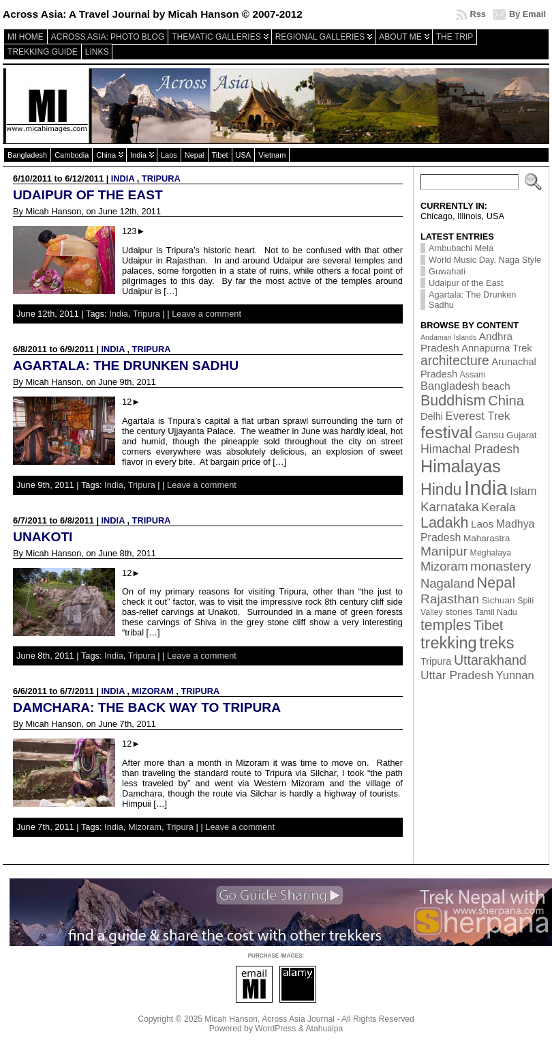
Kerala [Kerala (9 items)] (498, 507)
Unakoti (42, 537)
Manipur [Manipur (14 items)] (443, 551)
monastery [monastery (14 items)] (500, 566)
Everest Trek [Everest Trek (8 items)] (478, 416)
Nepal (194, 155)
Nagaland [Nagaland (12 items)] (447, 583)
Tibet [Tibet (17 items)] (488, 625)
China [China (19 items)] (506, 400)
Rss (477, 14)
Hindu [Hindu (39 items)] (441, 489)
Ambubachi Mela (461, 248)
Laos (169, 155)
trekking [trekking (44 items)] (448, 643)
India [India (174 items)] (486, 487)
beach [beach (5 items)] (496, 386)
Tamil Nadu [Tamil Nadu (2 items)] (496, 612)
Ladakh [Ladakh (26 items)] (444, 523)
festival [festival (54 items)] (446, 432)
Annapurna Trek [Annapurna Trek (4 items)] (496, 348)
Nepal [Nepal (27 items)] (496, 582)
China (106, 155)
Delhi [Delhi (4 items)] (431, 416)
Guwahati (447, 271)
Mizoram (153, 691)
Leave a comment (206, 314)
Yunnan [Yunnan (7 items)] (515, 675)
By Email (527, 14)
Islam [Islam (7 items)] (523, 491)
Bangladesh (27, 155)
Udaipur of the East (88, 195)
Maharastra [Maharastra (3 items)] (486, 538)
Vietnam (272, 155)
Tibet (220, 155)
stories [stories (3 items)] (458, 612)
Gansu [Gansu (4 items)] (489, 434)
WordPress (275, 1028)
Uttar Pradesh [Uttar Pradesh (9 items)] (456, 675)
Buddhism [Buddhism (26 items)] (453, 400)
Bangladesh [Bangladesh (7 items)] (450, 385)
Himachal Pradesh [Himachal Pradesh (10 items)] (469, 449)
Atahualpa (324, 1028)
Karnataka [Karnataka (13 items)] (449, 507)
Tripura (161, 178)
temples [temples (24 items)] (445, 625)
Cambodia (72, 155)
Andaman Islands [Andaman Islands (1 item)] (448, 337)
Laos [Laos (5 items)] (482, 524)
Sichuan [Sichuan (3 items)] (498, 600)
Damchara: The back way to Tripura (147, 707)
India (138, 155)
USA (243, 155)
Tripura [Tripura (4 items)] (435, 661)
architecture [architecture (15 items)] (454, 361)
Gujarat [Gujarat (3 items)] (521, 435)
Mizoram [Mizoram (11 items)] (444, 566)
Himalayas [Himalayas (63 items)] (460, 466)
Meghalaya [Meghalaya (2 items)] (491, 553)
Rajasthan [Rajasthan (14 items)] (449, 599)
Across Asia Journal (298, 1019)
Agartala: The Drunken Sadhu (126, 365)
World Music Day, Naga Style (485, 260)
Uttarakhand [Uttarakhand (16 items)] (490, 660)
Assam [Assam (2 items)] (473, 374)
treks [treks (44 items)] (496, 643)
